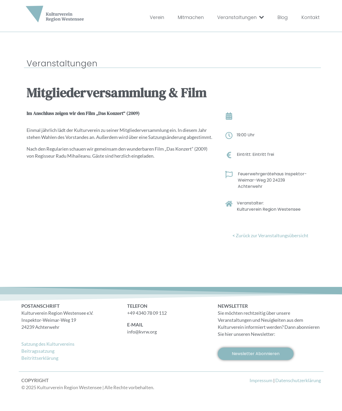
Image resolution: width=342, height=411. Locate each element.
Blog (282, 17)
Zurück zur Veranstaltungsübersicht (270, 235)
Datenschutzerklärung (298, 380)
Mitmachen (191, 17)
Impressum (261, 380)
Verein (157, 17)
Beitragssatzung (37, 351)
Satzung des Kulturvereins (47, 344)
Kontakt (310, 17)
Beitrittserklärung (39, 358)
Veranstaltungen (240, 17)
